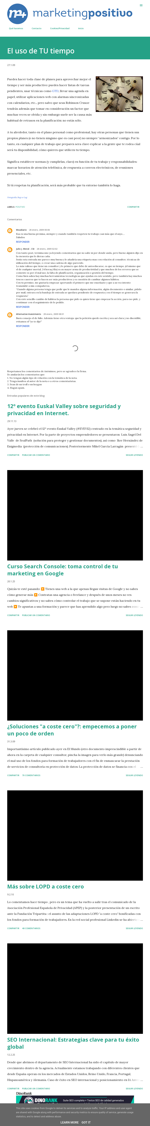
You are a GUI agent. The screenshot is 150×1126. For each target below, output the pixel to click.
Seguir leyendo (134, 455)
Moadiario (21, 229)
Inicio (79, 28)
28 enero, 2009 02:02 (47, 248)
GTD (55, 91)
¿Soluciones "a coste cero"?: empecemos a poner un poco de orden (72, 730)
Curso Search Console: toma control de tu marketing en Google (62, 570)
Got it (86, 1122)
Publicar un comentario (36, 455)
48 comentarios (31, 928)
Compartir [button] (133, 206)
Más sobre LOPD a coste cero (45, 886)
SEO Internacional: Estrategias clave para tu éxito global (73, 1043)
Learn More (69, 1122)
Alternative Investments (28, 314)
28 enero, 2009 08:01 (53, 314)
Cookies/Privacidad (58, 28)
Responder (22, 241)
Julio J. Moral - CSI (25, 248)
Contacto (35, 28)
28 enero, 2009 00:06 (39, 229)
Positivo (20, 206)
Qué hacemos (14, 28)
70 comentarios (31, 775)
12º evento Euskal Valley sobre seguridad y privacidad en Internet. (64, 409)
